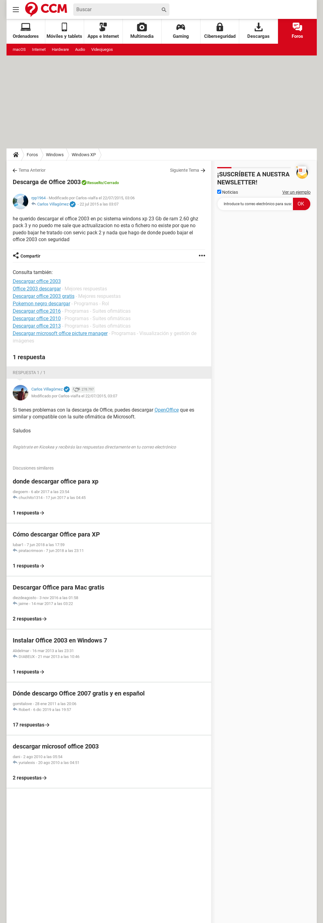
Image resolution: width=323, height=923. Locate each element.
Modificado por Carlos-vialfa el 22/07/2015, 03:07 (74, 396)
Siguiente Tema (184, 170)
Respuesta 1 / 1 (29, 372)
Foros (297, 31)
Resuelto (95, 182)
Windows (55, 154)
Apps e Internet (103, 31)
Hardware (60, 49)
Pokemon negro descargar (41, 304)
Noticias (227, 192)
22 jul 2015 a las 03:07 (99, 204)
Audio (80, 49)
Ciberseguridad (220, 31)
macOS (19, 49)
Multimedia (142, 31)
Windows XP (84, 154)
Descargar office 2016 (37, 311)
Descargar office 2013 (37, 326)
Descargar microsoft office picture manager (60, 333)
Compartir (30, 256)
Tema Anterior (32, 170)
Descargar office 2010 (37, 318)
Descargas (258, 31)
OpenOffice (167, 410)
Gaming (181, 31)
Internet (39, 49)
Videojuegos (102, 49)
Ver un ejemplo (296, 192)
